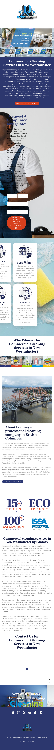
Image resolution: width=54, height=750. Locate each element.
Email (9, 200)
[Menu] (49, 14)
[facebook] (13, 713)
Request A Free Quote (27, 103)
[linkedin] (41, 713)
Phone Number (13, 209)
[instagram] (18, 713)
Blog (26, 741)
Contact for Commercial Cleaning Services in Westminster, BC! (16, 223)
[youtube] (30, 713)
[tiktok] (35, 713)
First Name (11, 192)
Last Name (22, 192)
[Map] (27, 671)
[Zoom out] (49, 682)
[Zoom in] (49, 679)
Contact (31, 741)
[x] (24, 713)
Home (22, 741)
